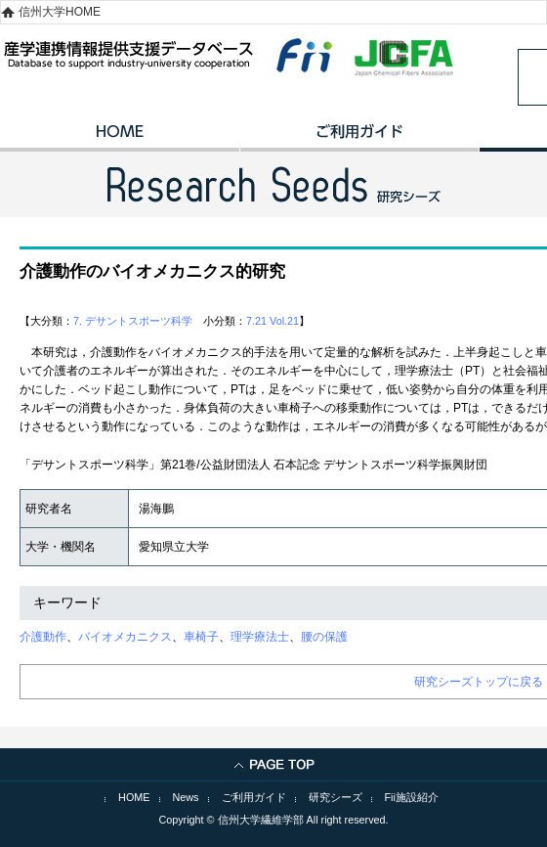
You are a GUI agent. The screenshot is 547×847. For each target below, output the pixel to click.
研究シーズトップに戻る (478, 682)
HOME (119, 138)
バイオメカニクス (125, 637)
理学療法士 (260, 637)
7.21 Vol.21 (272, 321)
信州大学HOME (60, 12)
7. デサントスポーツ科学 (132, 321)
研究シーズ (335, 797)
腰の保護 (324, 637)
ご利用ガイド (359, 138)
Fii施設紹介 (412, 797)
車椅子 (201, 637)
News (186, 797)
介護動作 (43, 637)
